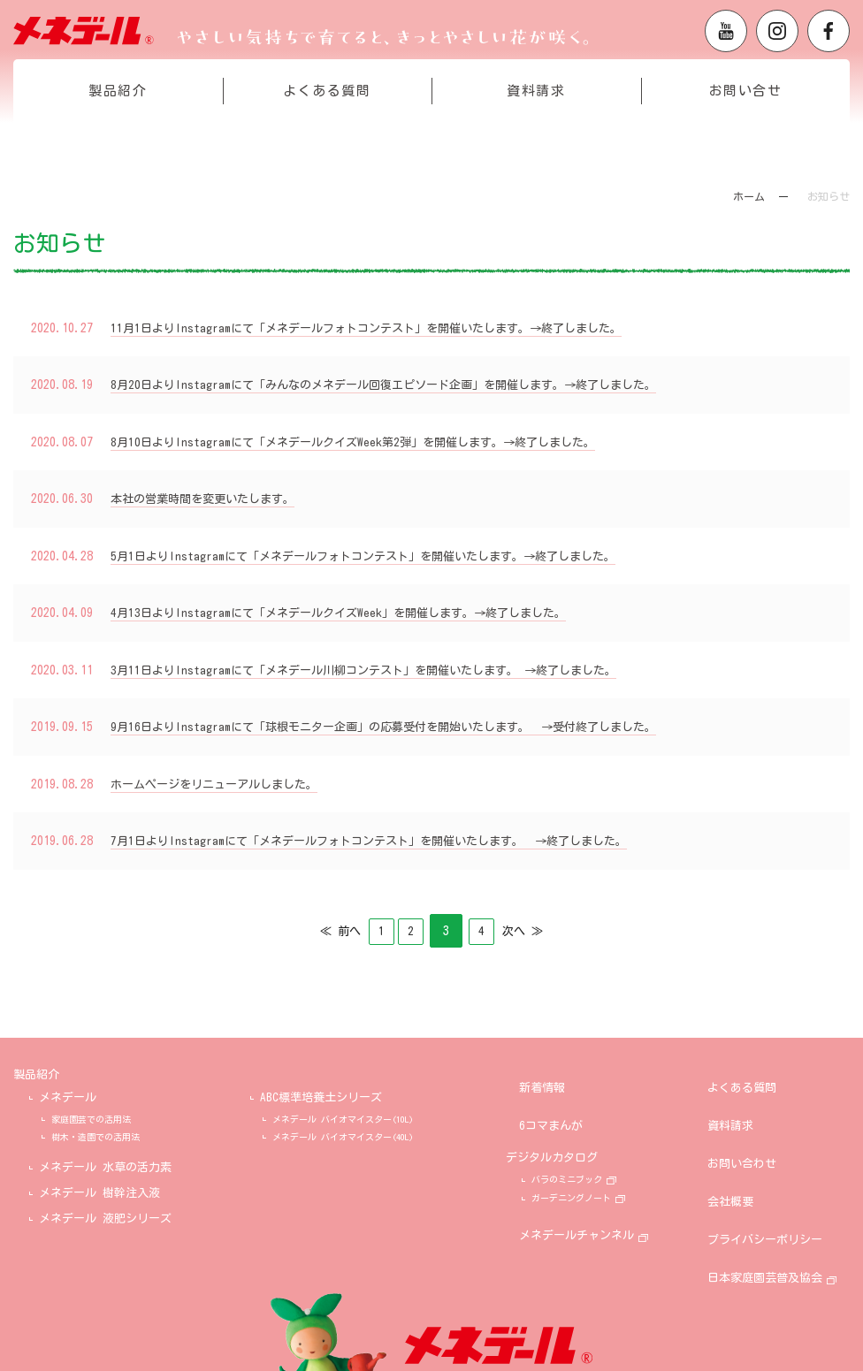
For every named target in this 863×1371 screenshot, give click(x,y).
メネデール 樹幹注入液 (99, 1191)
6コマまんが (564, 1098)
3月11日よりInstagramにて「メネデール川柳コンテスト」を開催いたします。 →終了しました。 (382, 670)
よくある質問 (326, 126)
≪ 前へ (320, 931)
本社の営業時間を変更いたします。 (210, 498)
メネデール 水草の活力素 (105, 1165)
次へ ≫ (542, 931)
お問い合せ (746, 126)
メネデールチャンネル (589, 1195)
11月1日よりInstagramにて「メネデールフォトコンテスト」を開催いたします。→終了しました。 (385, 328)
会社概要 (744, 1149)
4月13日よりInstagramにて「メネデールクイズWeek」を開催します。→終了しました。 (355, 612)
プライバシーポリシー (778, 1175)
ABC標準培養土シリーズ (321, 1095)
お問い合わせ (755, 1124)
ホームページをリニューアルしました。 (222, 784)
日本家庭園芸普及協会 (778, 1201)
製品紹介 (117, 126)
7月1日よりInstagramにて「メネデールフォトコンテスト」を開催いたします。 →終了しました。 (388, 840)
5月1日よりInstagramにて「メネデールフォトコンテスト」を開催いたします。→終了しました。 (382, 556)
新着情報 (555, 1072)
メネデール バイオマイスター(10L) (343, 1117)
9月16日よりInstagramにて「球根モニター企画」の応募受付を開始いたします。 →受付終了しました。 (403, 726)
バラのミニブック (593, 1145)
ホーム (749, 196)
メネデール (67, 1095)
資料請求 (536, 126)
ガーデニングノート (598, 1164)
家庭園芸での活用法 (91, 1117)
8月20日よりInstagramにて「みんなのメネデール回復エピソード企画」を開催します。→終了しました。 (403, 384)
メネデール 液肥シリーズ (105, 1216)
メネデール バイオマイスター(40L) (343, 1135)
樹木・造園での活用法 (95, 1135)
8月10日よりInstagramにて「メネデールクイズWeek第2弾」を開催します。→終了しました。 (370, 442)
